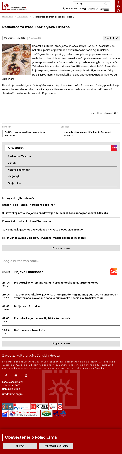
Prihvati (20, 446)
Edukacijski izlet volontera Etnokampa (26, 221)
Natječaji (13, 176)
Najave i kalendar (19, 169)
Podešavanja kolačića (56, 446)
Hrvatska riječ (105, 113)
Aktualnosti (22, 17)
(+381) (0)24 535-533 (67, 9)
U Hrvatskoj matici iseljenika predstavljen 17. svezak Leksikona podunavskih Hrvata (55, 213)
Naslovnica (7, 17)
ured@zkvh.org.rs (12, 394)
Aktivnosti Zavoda (19, 156)
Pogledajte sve (61, 249)
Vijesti (12, 163)
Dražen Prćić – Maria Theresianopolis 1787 (28, 205)
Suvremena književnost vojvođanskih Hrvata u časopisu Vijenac (42, 230)
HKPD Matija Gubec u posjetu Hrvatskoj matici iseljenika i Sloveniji (44, 238)
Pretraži (103, 4)
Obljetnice (14, 183)
